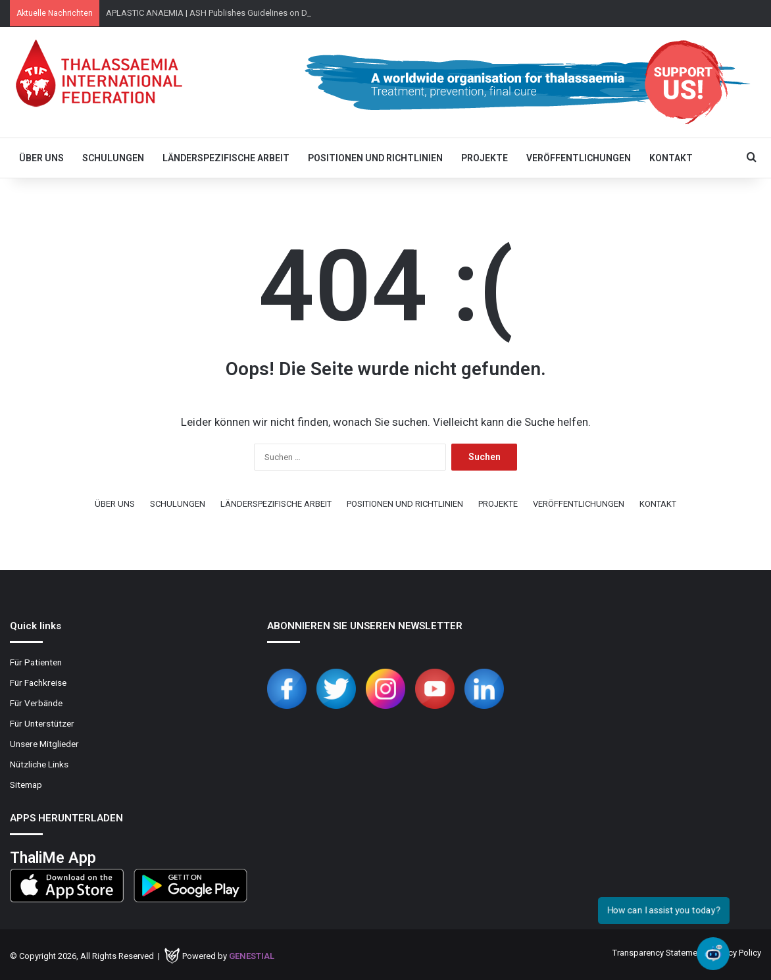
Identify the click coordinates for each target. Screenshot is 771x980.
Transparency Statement (658, 953)
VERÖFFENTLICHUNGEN (578, 158)
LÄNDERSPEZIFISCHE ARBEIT (225, 158)
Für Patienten (36, 662)
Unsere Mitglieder (44, 743)
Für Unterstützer (42, 723)
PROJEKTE (484, 158)
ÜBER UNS (41, 158)
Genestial (251, 956)
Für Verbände (36, 703)
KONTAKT (671, 158)
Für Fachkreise (38, 682)
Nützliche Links (39, 764)
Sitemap (26, 784)
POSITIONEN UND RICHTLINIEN (375, 158)
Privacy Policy (735, 953)
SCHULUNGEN (113, 158)
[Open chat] (713, 953)
